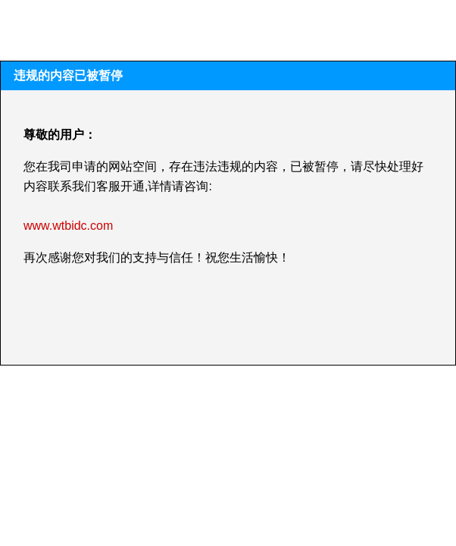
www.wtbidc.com (68, 225)
